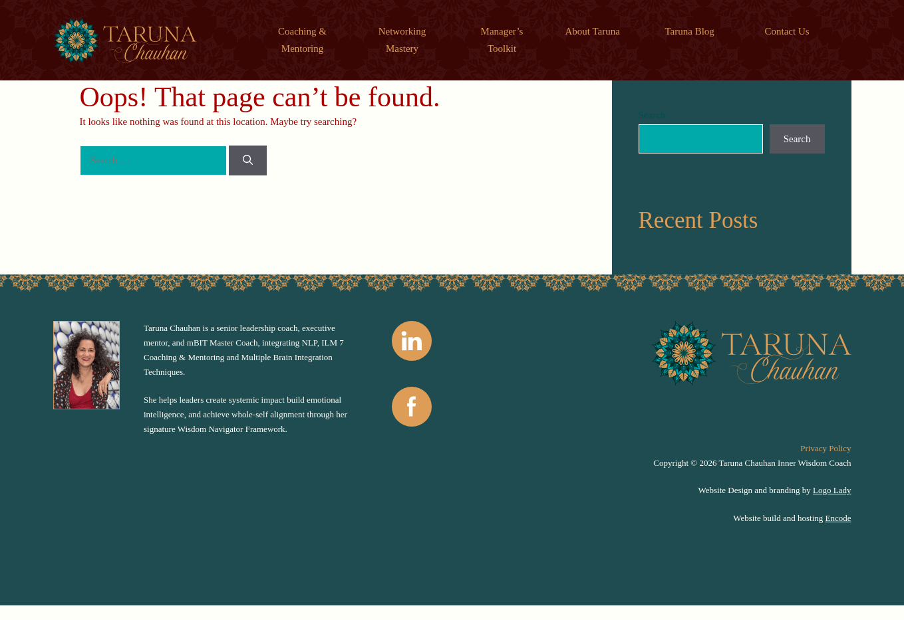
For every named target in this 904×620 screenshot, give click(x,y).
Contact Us (787, 31)
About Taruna (592, 31)
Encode (838, 518)
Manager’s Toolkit (502, 40)
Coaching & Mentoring (302, 40)
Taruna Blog (689, 31)
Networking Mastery (402, 40)
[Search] (248, 160)
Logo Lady (832, 490)
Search (652, 115)
